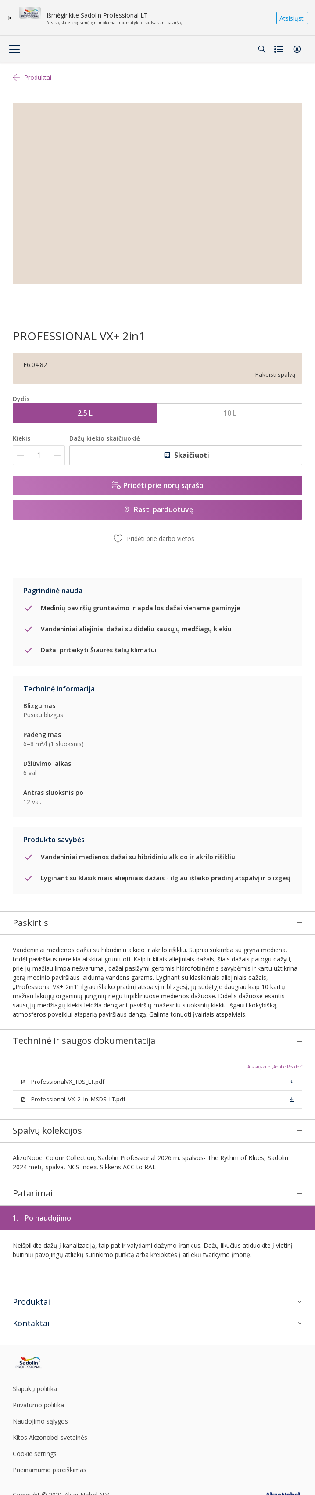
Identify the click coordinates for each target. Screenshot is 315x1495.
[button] (297, 49)
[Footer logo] (60, 1319)
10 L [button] (229, 413)
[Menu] (14, 49)
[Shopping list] (279, 49)
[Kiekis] (39, 455)
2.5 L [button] (85, 413)
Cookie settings (35, 1410)
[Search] (262, 49)
